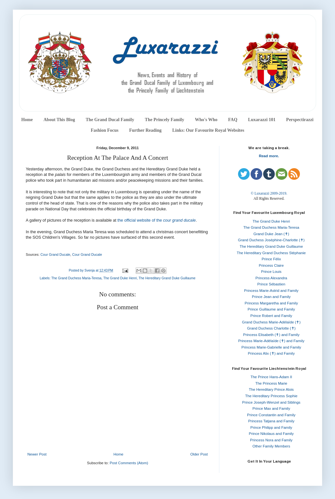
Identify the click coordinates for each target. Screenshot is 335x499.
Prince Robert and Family (271, 316)
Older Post (199, 454)
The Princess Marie (271, 383)
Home (27, 119)
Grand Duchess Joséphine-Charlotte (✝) (271, 240)
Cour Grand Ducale (55, 254)
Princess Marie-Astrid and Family (271, 291)
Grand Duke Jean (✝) (271, 234)
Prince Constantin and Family (271, 415)
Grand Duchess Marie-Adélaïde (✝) (271, 322)
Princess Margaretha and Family (271, 303)
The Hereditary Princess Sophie (271, 396)
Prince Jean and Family (271, 297)
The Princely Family (164, 119)
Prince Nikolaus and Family (271, 434)
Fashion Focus (105, 130)
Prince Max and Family (271, 408)
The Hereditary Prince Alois (271, 389)
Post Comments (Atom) (129, 463)
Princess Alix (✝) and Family (271, 353)
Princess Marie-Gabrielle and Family (271, 347)
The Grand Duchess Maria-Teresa (76, 278)
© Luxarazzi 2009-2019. (269, 193)
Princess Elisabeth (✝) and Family (271, 335)
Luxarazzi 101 (261, 119)
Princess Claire (271, 265)
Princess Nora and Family (271, 440)
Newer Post (36, 454)
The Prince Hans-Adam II (271, 377)
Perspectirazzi (299, 119)
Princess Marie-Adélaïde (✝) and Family (271, 341)
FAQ (232, 119)
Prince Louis (271, 271)
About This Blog (59, 119)
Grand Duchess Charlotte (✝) (271, 328)
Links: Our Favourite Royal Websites (208, 130)
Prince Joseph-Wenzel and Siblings (271, 402)
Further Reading (145, 130)
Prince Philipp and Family (271, 427)
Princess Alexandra (271, 278)
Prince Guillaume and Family (271, 309)
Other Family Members (271, 446)
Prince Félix (271, 259)
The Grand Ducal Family (110, 119)
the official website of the (157, 220)
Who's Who (206, 119)
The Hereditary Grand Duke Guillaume (167, 278)
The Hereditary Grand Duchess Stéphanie (271, 253)
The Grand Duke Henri (120, 278)
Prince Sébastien (271, 284)
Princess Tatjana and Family (271, 421)
